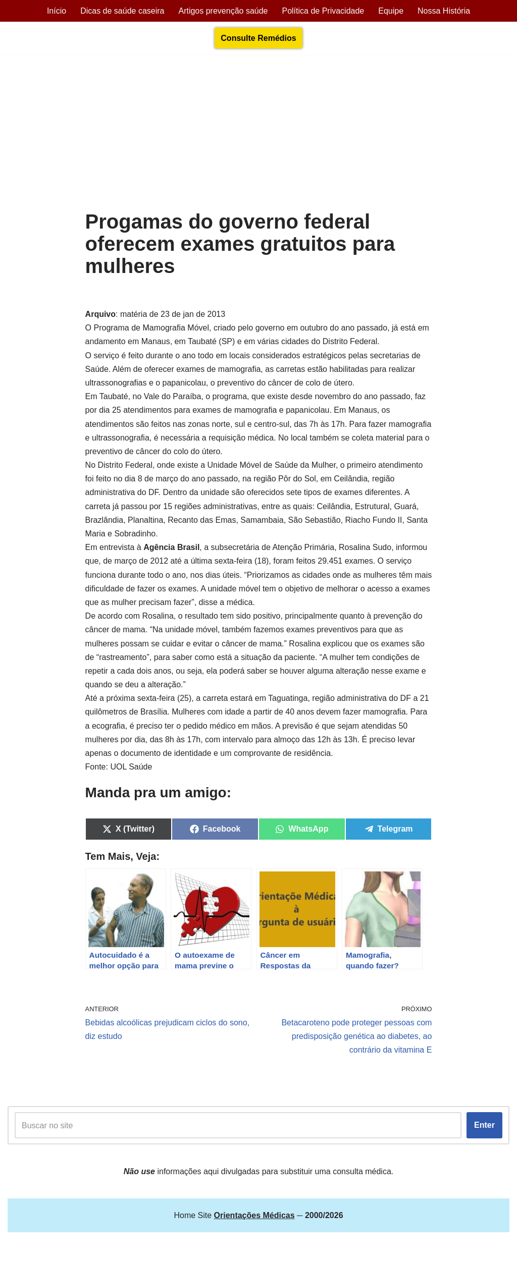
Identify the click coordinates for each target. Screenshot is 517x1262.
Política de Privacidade (323, 11)
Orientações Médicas (96, 1249)
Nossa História (444, 11)
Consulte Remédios (258, 38)
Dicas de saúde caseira (122, 11)
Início (56, 11)
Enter (484, 1125)
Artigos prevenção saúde (223, 11)
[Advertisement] (258, 134)
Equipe (390, 11)
